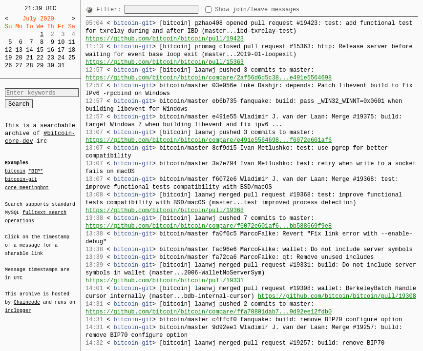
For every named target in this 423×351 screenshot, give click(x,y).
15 (40, 50)
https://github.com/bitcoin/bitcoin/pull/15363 (164, 62)
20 (19, 58)
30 (50, 65)
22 (40, 58)
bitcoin (15, 171)
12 (8, 50)
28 (29, 65)
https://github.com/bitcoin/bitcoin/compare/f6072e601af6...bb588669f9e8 (208, 226)
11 (71, 42)
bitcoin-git (21, 179)
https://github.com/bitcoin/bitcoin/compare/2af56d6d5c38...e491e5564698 (208, 78)
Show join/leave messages (275, 9)
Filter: (110, 9)
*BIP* (35, 171)
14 (29, 50)
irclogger (18, 304)
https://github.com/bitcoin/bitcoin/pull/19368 (164, 210)
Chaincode (27, 296)
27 (19, 65)
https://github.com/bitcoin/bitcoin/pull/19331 (164, 280)
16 (50, 50)
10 (61, 42)
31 (61, 65)
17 (61, 50)
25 (71, 58)
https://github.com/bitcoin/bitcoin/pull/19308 (337, 296)
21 (29, 58)
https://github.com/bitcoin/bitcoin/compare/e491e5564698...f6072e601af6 (208, 140)
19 (8, 58)
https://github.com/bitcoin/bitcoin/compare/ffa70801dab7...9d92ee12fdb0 (208, 312)
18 (71, 50)
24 (61, 58)
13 (19, 50)
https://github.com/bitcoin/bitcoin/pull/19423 (164, 39)
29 (40, 65)
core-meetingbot (27, 187)
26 (8, 65)
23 (50, 58)
